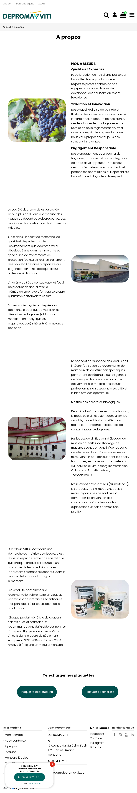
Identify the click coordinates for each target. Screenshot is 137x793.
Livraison (8, 3)
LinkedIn (95, 747)
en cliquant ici (34, 783)
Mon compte (14, 735)
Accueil (42, 3)
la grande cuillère (26, 788)
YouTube (96, 738)
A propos (11, 746)
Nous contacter (16, 741)
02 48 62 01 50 (61, 761)
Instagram (97, 743)
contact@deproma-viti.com (67, 773)
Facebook (97, 734)
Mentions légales (25, 3)
